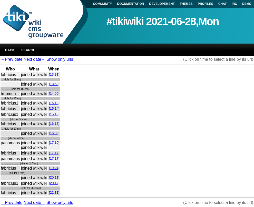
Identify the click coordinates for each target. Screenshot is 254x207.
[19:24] (54, 168)
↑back (9, 50)
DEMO (246, 4)
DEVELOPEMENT (162, 4)
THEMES (186, 4)
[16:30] (54, 133)
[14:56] (54, 93)
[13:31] (54, 74)
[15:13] (54, 103)
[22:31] (54, 192)
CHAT (222, 4)
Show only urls (59, 59)
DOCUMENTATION (130, 4)
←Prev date (11, 59)
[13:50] (54, 84)
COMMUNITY (102, 4)
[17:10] (54, 142)
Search (28, 50)
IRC (234, 4)
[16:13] (54, 124)
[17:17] (54, 153)
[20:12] (54, 183)
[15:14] (54, 108)
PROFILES (205, 4)
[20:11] (54, 177)
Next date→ (34, 59)
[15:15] (54, 114)
